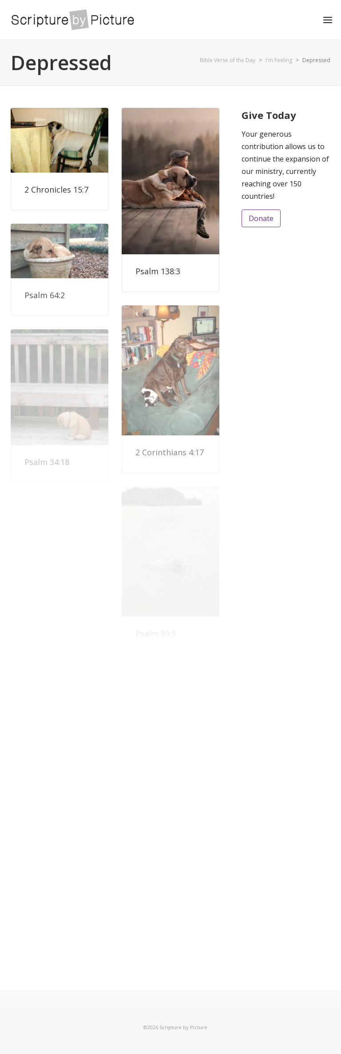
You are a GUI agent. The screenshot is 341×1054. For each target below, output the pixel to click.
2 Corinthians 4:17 (169, 452)
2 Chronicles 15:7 (56, 189)
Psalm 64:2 (44, 295)
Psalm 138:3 (157, 271)
